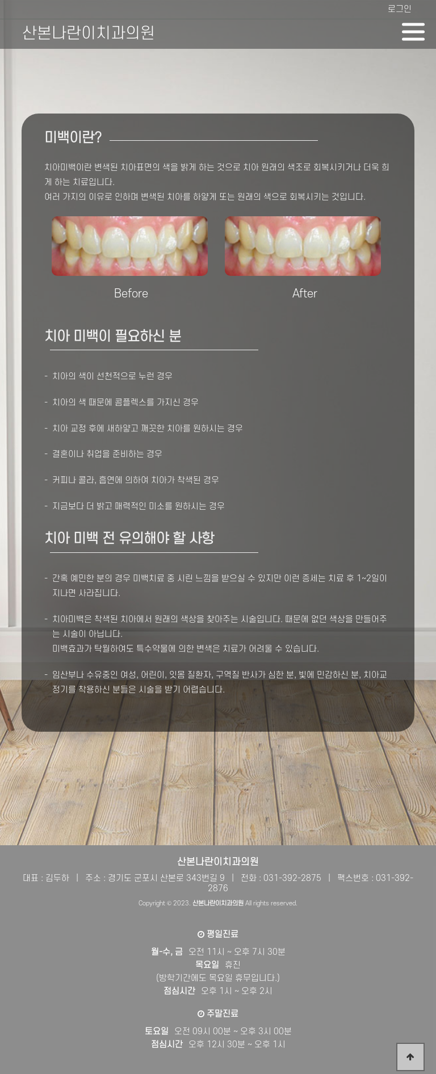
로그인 (400, 9)
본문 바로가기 (0, 0)
